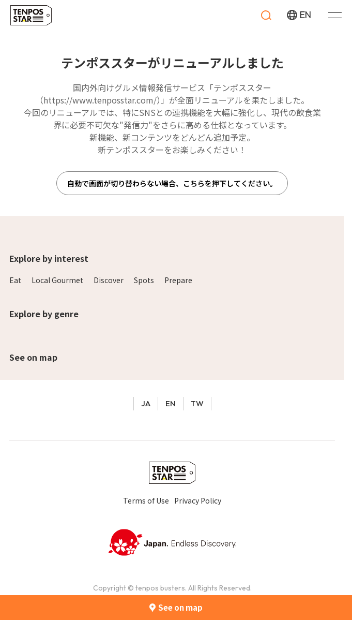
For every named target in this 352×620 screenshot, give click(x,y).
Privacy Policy (197, 500)
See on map (33, 357)
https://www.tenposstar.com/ (100, 100)
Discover (109, 280)
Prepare (178, 280)
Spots (144, 280)
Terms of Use (146, 500)
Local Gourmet (57, 280)
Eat (15, 280)
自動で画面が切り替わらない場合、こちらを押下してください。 (172, 183)
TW (197, 403)
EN (170, 403)
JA (145, 403)
